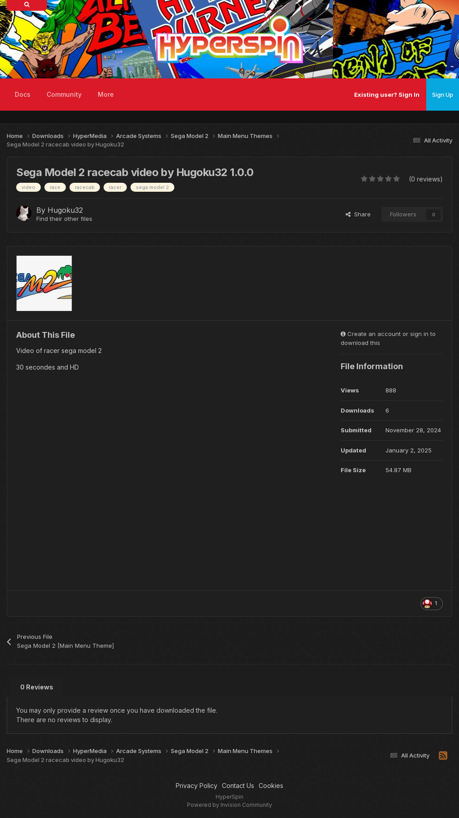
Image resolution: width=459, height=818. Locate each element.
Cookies (271, 785)
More (106, 94)
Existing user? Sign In (387, 94)
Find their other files (64, 218)
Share (358, 214)
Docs (22, 94)
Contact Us (238, 785)
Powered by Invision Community (229, 804)
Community (64, 94)
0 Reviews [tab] (36, 687)
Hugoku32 (65, 210)
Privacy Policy (196, 785)
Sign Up (442, 94)
